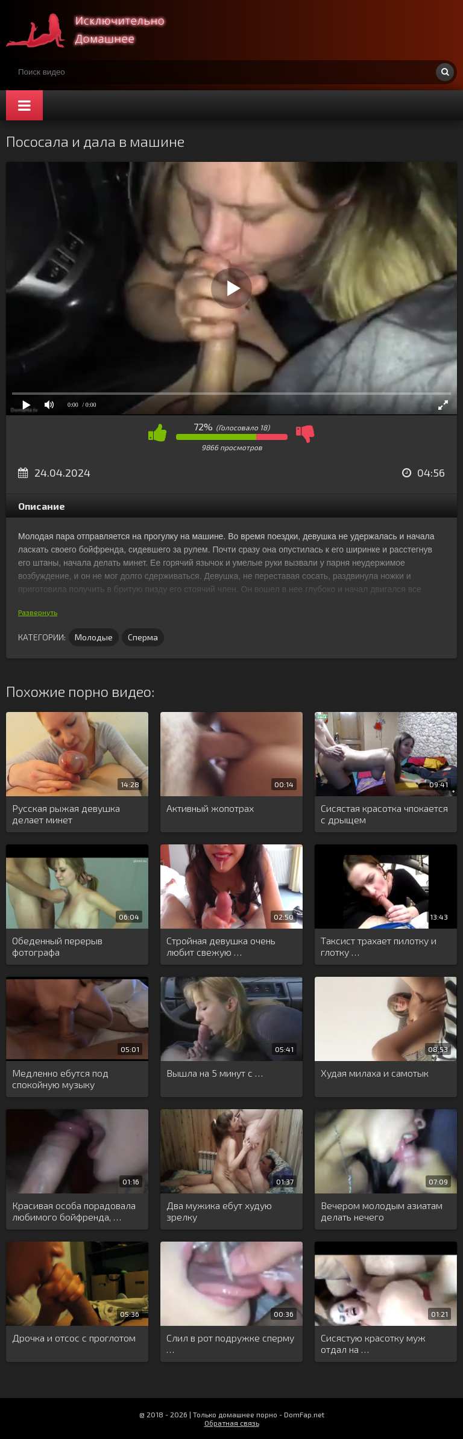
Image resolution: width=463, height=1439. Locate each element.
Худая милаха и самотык (375, 1072)
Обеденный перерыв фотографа (57, 946)
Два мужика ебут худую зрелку (219, 1210)
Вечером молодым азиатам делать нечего (382, 1210)
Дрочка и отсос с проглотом (74, 1337)
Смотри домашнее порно (96, 30)
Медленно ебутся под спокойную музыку (60, 1078)
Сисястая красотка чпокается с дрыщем (384, 813)
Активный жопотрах (210, 808)
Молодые (94, 637)
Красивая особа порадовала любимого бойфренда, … (74, 1210)
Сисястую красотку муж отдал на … (373, 1343)
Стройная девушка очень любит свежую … (221, 946)
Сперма (143, 637)
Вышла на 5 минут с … (214, 1072)
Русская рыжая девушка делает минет (66, 813)
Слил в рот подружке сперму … (230, 1343)
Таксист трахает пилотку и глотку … (378, 946)
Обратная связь (231, 1423)
